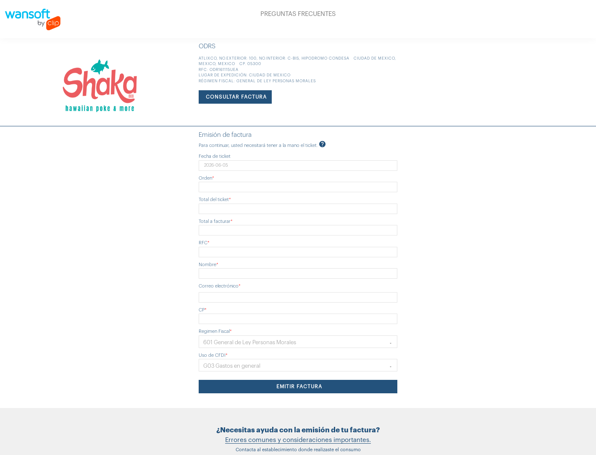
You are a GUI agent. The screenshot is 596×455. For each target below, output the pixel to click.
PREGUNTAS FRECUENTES (298, 14)
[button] (298, 341)
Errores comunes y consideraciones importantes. (298, 440)
